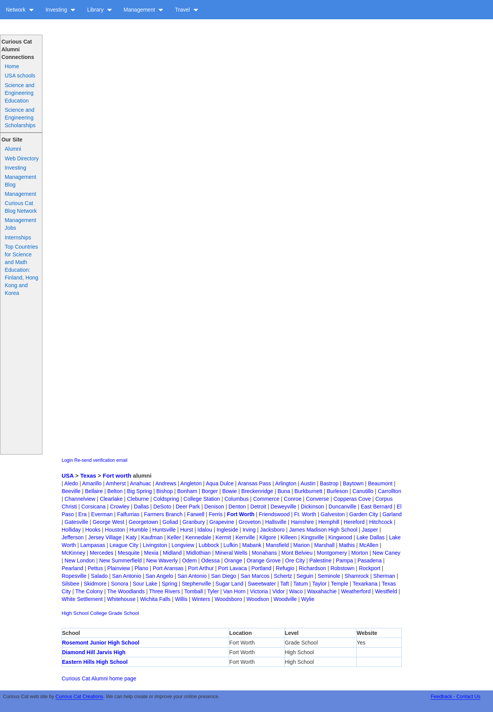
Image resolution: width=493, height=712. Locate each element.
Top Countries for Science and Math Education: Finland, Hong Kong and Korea (21, 270)
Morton (359, 553)
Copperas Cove (352, 499)
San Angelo (159, 576)
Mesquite (129, 553)
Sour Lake (144, 584)
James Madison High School (323, 530)
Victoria (259, 591)
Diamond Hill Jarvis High (94, 652)
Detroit (258, 506)
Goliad (170, 522)
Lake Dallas (370, 537)
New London (80, 560)
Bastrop (329, 483)
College (98, 613)
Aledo (71, 483)
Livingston (155, 545)
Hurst (186, 530)
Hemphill (328, 522)
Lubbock (209, 545)
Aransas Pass (254, 483)
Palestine (320, 560)
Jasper (370, 530)
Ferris (216, 514)
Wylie (307, 599)
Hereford (354, 522)
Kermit (223, 537)
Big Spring (139, 491)
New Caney (386, 553)
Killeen (288, 537)
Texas (88, 475)
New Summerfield (120, 560)
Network (20, 10)
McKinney (73, 553)
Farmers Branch (163, 514)
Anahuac (140, 483)
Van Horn (234, 591)
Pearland (72, 568)
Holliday (71, 530)
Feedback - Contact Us (455, 696)
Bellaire (94, 491)
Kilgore (267, 537)
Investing (60, 10)
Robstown (342, 568)
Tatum (300, 584)
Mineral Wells (231, 553)
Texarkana (364, 584)
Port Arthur (201, 568)
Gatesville (76, 522)
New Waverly (162, 560)
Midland (172, 553)
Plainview (118, 568)
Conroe (293, 499)
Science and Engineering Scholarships (20, 117)
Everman (102, 514)
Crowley (120, 506)
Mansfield (277, 545)
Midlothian (198, 553)
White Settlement (82, 599)
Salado (99, 576)
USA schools (20, 75)
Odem (189, 560)
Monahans (264, 553)
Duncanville (342, 506)
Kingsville (312, 537)
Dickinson (312, 506)
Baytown (353, 483)
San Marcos (255, 576)
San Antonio (126, 576)
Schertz (283, 576)
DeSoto (162, 506)
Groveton (249, 522)
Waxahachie (322, 591)
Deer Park (188, 506)
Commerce (266, 499)
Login (67, 460)
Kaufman (152, 537)
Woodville (285, 599)
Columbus (237, 499)
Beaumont (380, 483)
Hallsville (275, 522)
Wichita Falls (155, 599)
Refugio (285, 568)
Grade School (123, 613)
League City (124, 545)
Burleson (337, 491)
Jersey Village (105, 537)
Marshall (324, 545)
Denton (237, 506)
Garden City (363, 514)
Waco (296, 591)
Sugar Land (229, 584)
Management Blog (20, 181)
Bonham (187, 491)
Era (82, 514)
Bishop (164, 491)
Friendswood (274, 514)
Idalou (205, 530)
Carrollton (389, 491)
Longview (182, 545)
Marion (301, 545)
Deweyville (283, 506)
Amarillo (92, 483)
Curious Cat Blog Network (21, 207)
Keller (174, 537)
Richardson (312, 568)
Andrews (165, 483)
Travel (186, 10)
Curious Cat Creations (79, 696)
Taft (284, 584)
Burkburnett (308, 491)
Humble (138, 530)
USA (68, 475)
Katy (131, 537)
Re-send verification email (100, 460)
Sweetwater (262, 584)
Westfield (386, 591)
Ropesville (74, 576)
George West (108, 522)
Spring (169, 584)
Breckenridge (257, 491)
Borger (210, 491)
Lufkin (230, 545)
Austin (307, 483)
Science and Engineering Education (19, 93)
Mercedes (101, 553)
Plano (141, 568)
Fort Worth (240, 514)
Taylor (319, 584)
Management (144, 10)
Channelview (80, 499)
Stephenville (196, 584)
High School (75, 613)
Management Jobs (20, 224)
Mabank (252, 545)
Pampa (344, 560)
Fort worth (117, 475)
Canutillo (362, 491)
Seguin (305, 576)
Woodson (257, 599)
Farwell (196, 514)
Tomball (193, 591)
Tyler (213, 591)
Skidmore (95, 584)
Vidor (278, 591)
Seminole (329, 576)
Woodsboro (228, 599)
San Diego (223, 576)
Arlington (285, 483)
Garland (392, 514)
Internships (18, 237)
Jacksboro (272, 530)
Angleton (190, 483)
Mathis (347, 545)
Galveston (332, 514)
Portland (261, 568)
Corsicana (93, 506)
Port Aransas (168, 568)
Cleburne (138, 499)
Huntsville (164, 530)
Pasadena (369, 560)
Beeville (71, 491)
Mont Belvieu (297, 553)
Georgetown (143, 522)
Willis (181, 599)
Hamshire (302, 522)
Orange (233, 560)
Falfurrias (128, 514)
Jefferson (73, 537)
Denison (214, 506)
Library (99, 10)
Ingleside (227, 530)
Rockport (370, 568)
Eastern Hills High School (94, 662)
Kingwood (340, 537)
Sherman (384, 576)
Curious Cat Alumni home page (99, 678)
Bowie (229, 491)
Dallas (141, 506)
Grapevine (221, 522)
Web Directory (22, 158)
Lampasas (93, 545)
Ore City (295, 560)
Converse (317, 499)
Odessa (210, 560)
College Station (201, 499)
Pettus (95, 568)
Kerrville (245, 537)
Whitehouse (121, 599)
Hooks (93, 530)
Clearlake (111, 499)
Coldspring (166, 499)
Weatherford (356, 591)
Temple (339, 584)
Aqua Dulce (219, 483)
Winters (201, 599)
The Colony (89, 591)
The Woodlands (126, 591)
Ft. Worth (305, 514)
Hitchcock (380, 522)
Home (12, 66)
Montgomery (332, 553)
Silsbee (70, 584)
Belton (115, 491)
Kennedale (198, 537)
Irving (249, 530)
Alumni (13, 149)
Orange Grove (263, 560)
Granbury (194, 522)
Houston (115, 530)
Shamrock (357, 576)
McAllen (369, 545)
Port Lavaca (232, 568)
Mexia (151, 553)
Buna (283, 491)
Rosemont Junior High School (100, 643)
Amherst (116, 483)
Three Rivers (164, 591)
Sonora (119, 584)
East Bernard (376, 506)
